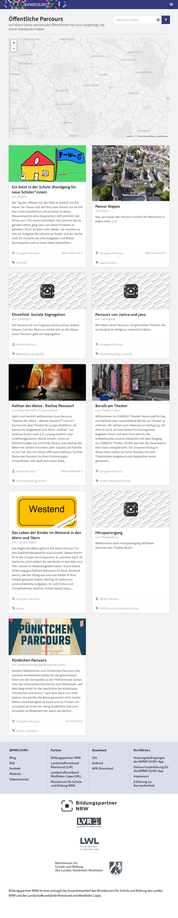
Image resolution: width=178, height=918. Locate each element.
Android (97, 763)
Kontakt (14, 768)
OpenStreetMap (146, 136)
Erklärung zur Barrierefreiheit (144, 784)
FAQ (12, 763)
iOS (94, 758)
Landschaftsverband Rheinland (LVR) (65, 765)
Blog (12, 758)
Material (15, 774)
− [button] (14, 48)
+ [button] (14, 43)
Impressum (141, 776)
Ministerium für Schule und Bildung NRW (66, 784)
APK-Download (102, 768)
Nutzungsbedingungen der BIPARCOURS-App (149, 760)
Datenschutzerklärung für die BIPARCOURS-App (151, 769)
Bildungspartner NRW (66, 758)
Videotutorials (19, 779)
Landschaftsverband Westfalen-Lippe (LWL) (66, 774)
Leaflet (129, 136)
